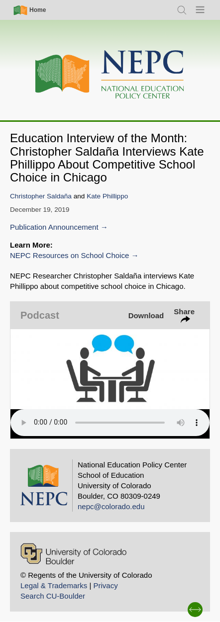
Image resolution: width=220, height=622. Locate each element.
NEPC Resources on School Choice (69, 255)
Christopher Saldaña (41, 196)
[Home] (110, 74)
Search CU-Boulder (52, 596)
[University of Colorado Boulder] (73, 553)
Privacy (105, 585)
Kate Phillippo (107, 196)
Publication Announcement (54, 227)
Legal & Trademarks (53, 585)
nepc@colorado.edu (111, 506)
